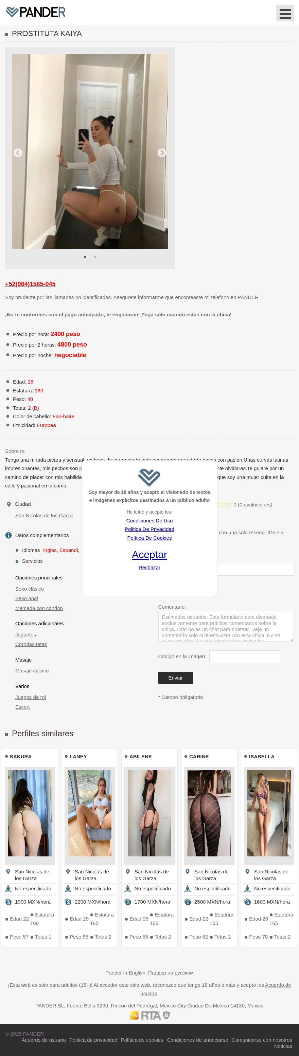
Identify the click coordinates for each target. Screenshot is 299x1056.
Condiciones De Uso (149, 520)
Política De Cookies (149, 538)
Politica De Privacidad (149, 529)
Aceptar (149, 554)
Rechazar (149, 567)
